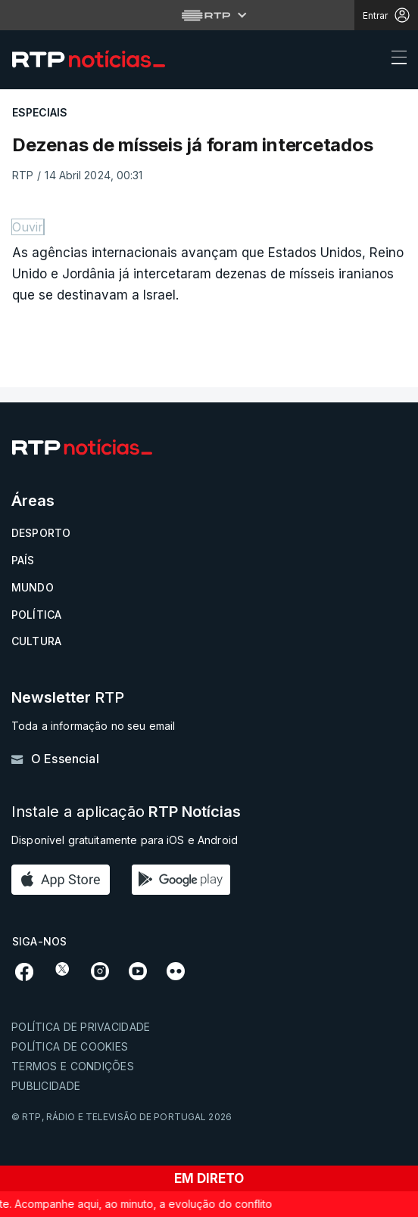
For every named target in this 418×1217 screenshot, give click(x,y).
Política (36, 614)
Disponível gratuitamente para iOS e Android (124, 840)
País (23, 560)
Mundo (32, 587)
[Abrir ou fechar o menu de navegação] (394, 60)
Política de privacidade (80, 1026)
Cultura (36, 641)
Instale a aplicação (126, 812)
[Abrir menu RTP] (209, 15)
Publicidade (45, 1085)
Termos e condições (72, 1066)
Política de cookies (69, 1046)
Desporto (40, 532)
